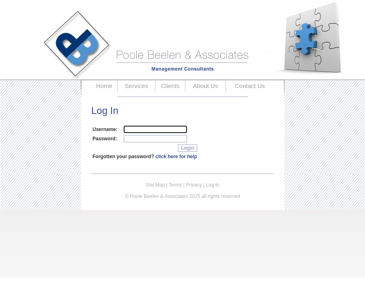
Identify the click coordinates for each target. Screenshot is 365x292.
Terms (175, 185)
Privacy (194, 185)
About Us (205, 85)
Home (104, 85)
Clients (170, 85)
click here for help (176, 156)
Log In (212, 185)
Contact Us (250, 85)
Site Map (155, 185)
